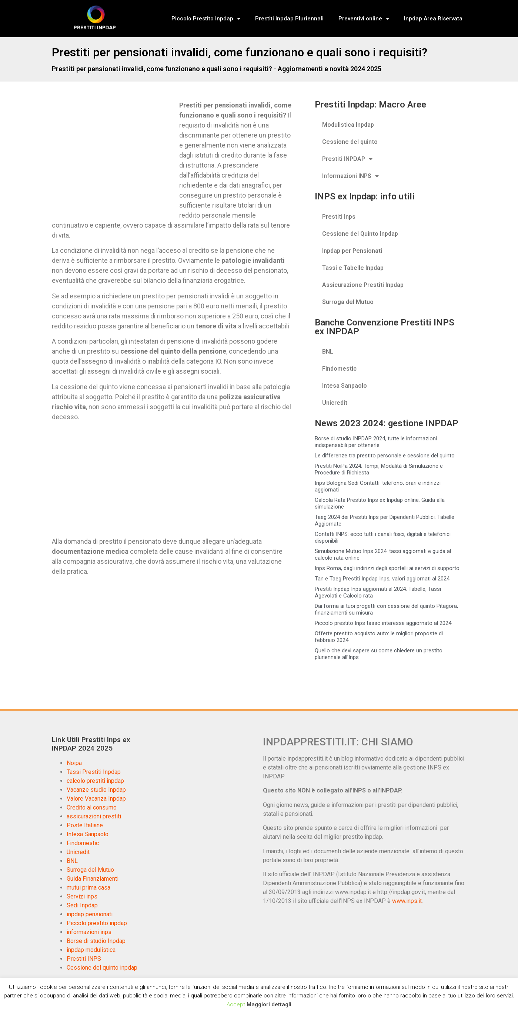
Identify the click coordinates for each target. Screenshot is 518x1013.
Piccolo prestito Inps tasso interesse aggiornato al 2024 (383, 623)
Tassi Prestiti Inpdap (94, 771)
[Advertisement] (114, 155)
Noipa (74, 763)
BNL (327, 351)
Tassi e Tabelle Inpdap (353, 267)
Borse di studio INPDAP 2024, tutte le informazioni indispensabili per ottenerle (376, 441)
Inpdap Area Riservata (433, 18)
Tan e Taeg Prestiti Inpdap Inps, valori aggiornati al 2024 (382, 578)
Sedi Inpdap (82, 905)
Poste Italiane (85, 825)
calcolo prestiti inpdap (95, 780)
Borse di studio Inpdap (96, 940)
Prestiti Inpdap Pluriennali (289, 18)
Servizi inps (82, 896)
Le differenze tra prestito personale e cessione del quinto (385, 455)
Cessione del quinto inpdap (102, 967)
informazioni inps (89, 932)
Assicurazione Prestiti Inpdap (363, 284)
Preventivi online (363, 18)
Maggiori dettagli (269, 1004)
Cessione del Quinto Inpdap (360, 233)
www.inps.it (407, 900)
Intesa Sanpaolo (344, 385)
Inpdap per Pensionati (352, 250)
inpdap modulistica (91, 949)
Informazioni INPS (350, 176)
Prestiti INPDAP (347, 159)
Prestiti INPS (84, 958)
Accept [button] (236, 1004)
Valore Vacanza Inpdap (96, 798)
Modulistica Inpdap (348, 124)
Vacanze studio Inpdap (96, 789)
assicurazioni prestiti (94, 816)
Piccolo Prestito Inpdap (205, 18)
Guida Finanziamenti (92, 878)
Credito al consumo (92, 807)
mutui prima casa (88, 887)
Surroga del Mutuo (348, 301)
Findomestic (339, 368)
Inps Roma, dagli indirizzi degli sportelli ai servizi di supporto (387, 568)
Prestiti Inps (338, 216)
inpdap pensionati (90, 914)
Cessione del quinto (350, 141)
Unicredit (334, 402)
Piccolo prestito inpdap (97, 923)
